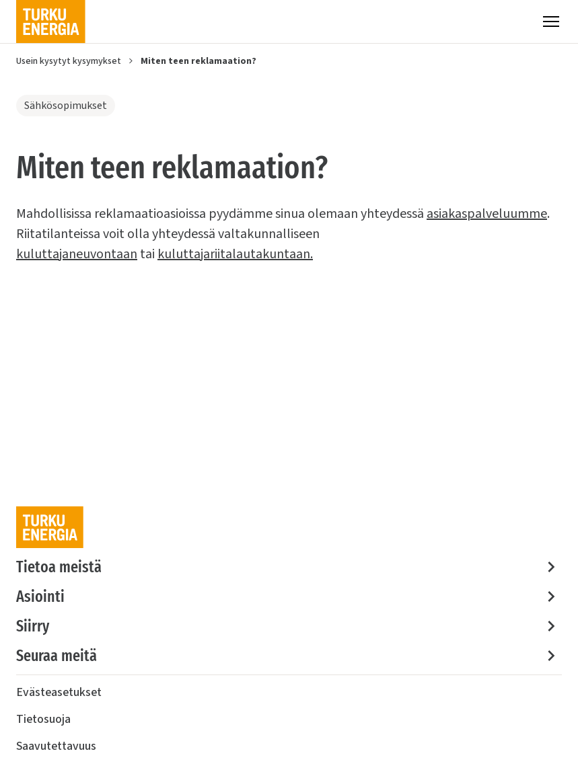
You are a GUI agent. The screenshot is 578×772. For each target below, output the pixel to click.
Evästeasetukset (59, 692)
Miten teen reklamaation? (198, 61)
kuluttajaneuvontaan (76, 254)
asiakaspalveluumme (487, 213)
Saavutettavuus (56, 746)
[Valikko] (551, 21)
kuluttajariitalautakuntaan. (235, 254)
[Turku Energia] (50, 21)
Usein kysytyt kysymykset (68, 61)
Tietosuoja (43, 719)
